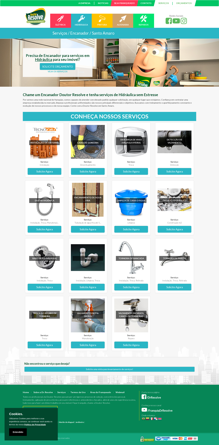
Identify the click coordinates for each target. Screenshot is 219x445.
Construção (105, 422)
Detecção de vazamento (174, 141)
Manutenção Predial (169, 422)
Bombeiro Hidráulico (152, 422)
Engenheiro (124, 422)
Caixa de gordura (88, 142)
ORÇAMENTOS (184, 3)
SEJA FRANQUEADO (124, 3)
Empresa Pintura (77, 425)
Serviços (61, 392)
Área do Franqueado (100, 392)
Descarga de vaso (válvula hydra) (131, 141)
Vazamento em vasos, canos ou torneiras (131, 314)
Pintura (88, 422)
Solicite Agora (44, 171)
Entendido (18, 432)
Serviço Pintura (122, 425)
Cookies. (16, 414)
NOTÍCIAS (103, 3)
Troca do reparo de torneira (45, 314)
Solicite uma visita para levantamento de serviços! (109, 369)
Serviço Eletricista (107, 425)
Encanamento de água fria (87, 199)
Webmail (120, 392)
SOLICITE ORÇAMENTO (57, 66)
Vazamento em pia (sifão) (88, 314)
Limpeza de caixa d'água (131, 200)
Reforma (95, 422)
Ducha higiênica (44, 200)
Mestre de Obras (136, 422)
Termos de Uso (78, 392)
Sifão (88, 258)
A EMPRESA (84, 3)
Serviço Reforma (136, 425)
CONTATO (146, 3)
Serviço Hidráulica (150, 425)
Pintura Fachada (63, 425)
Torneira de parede (174, 258)
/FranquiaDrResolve (157, 410)
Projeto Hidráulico (174, 200)
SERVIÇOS (163, 3)
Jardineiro (79, 422)
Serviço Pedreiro (166, 425)
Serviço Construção (181, 425)
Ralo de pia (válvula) (44, 258)
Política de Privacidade (35, 424)
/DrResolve (151, 397)
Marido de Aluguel (66, 422)
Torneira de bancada (131, 258)
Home (26, 392)
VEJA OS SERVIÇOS (57, 71)
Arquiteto (114, 422)
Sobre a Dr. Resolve (43, 392)
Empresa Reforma (92, 425)
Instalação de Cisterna (44, 142)
